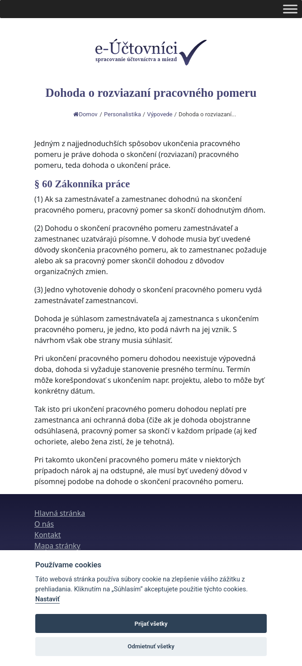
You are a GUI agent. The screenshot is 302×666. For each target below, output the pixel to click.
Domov (85, 114)
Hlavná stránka (59, 513)
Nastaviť (47, 599)
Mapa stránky (57, 546)
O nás (44, 524)
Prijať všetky (150, 623)
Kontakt (47, 535)
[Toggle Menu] (290, 9)
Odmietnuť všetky (150, 646)
